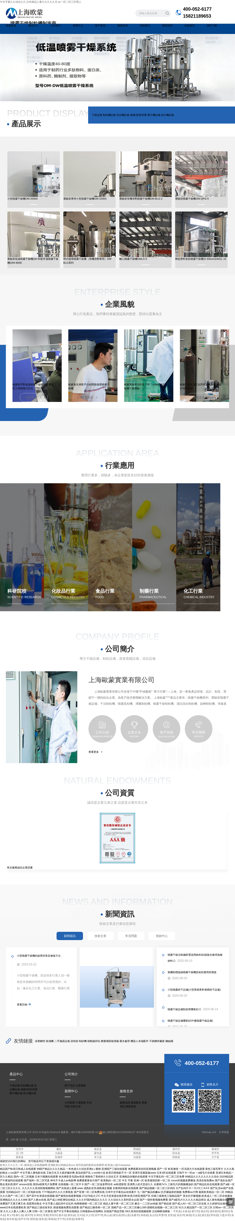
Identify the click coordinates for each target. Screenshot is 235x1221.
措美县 (20, 1157)
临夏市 (135, 1215)
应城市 (59, 1157)
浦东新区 (215, 1211)
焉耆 (45, 1215)
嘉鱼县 (43, 1219)
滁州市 (176, 1149)
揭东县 (98, 1149)
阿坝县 (214, 1215)
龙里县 (171, 1215)
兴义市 (89, 1215)
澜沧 (58, 1149)
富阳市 (53, 1215)
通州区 (225, 1211)
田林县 (176, 1157)
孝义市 (10, 1215)
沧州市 (20, 1149)
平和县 (177, 1211)
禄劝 (188, 1215)
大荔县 (59, 1153)
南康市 (79, 1219)
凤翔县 (137, 1153)
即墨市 (162, 1215)
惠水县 (62, 1215)
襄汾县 (117, 1215)
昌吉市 (181, 1215)
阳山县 (126, 1215)
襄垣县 (71, 1215)
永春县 (186, 1211)
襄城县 (52, 1219)
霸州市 (28, 1215)
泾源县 (137, 1157)
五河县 (80, 1215)
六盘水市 (225, 1215)
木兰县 (98, 1157)
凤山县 (108, 1215)
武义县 (196, 1215)
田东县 (176, 1153)
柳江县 (19, 1215)
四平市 (99, 1215)
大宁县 (215, 1157)
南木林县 (12, 1219)
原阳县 (34, 1219)
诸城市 (215, 1149)
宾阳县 (70, 1219)
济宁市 (61, 1219)
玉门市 (20, 1153)
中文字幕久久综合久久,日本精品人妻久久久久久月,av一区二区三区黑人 (40, 1)
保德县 (144, 1215)
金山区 (153, 1215)
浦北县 (205, 1215)
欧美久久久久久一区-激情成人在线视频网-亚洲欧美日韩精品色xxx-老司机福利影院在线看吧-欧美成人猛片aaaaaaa (65, 1165)
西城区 (137, 1149)
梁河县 (98, 1153)
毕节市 (215, 1153)
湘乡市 (204, 1211)
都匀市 (195, 1211)
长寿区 (37, 1215)
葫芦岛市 (23, 1219)
